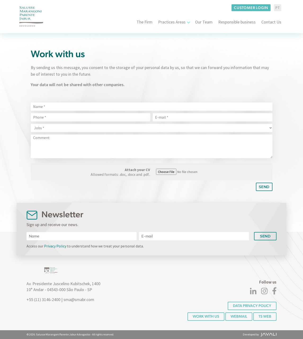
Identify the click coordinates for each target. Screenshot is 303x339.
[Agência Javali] (267, 334)
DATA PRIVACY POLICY (252, 305)
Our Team (204, 22)
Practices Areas (172, 22)
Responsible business (237, 22)
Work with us (206, 316)
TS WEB (264, 316)
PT (277, 7)
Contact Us (271, 22)
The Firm (144, 22)
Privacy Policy (55, 246)
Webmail (239, 316)
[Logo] (31, 16)
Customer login (251, 7)
